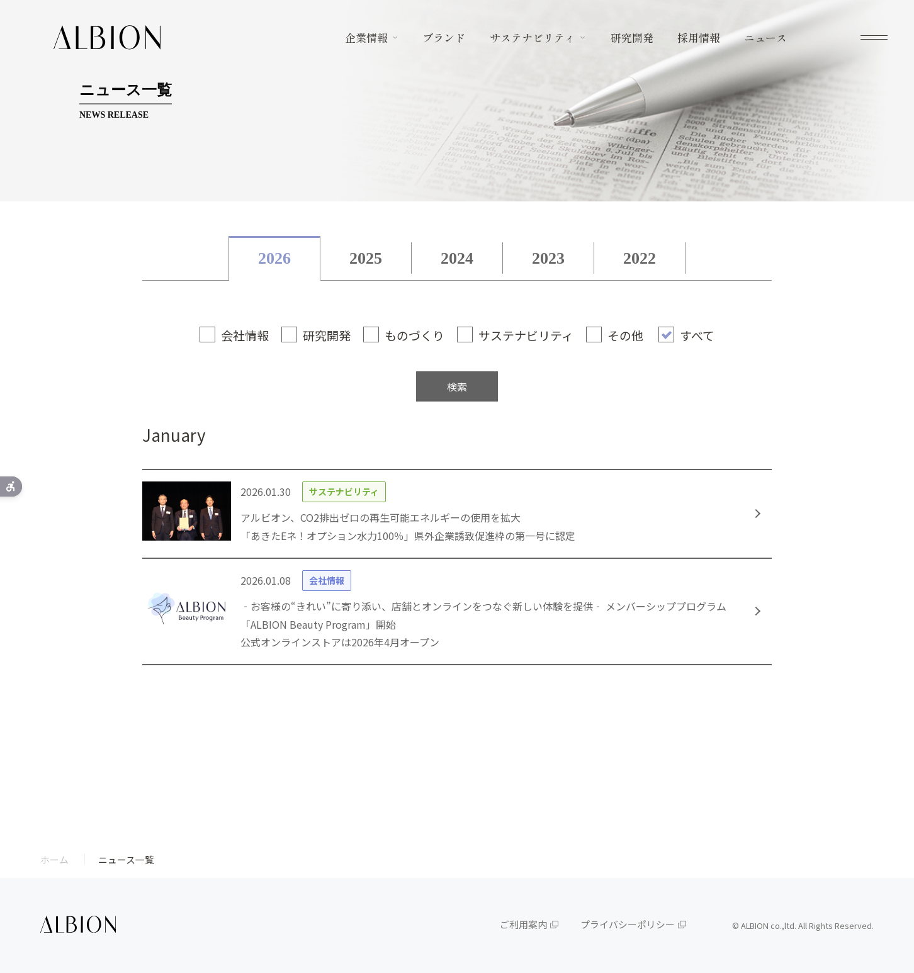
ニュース (765, 37)
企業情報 (366, 37)
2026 (274, 258)
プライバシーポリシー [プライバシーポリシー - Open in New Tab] (627, 924)
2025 (365, 258)
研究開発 (632, 37)
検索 (457, 386)
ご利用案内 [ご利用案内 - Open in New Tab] (523, 924)
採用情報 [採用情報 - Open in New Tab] (698, 37)
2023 (548, 258)
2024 (457, 258)
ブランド (443, 37)
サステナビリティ (532, 37)
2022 (639, 258)
